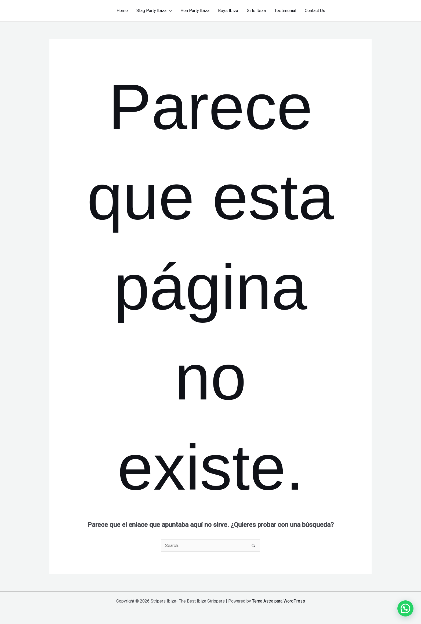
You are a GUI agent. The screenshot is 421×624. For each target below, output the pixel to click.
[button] (353, 10)
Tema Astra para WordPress (278, 601)
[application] (169, 10)
